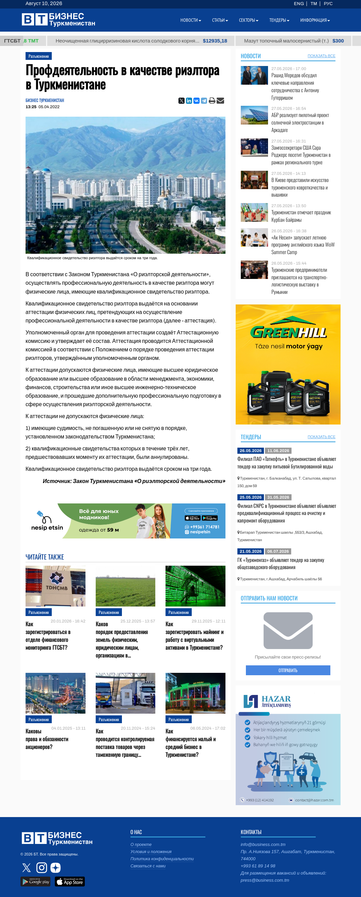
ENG (299, 3)
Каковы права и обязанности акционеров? (47, 739)
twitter (27, 868)
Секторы (248, 20)
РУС (328, 3)
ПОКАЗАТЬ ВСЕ (321, 56)
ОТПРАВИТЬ (288, 670)
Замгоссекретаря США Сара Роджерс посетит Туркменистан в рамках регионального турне (301, 155)
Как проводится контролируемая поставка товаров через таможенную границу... (125, 743)
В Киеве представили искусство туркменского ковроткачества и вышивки (300, 187)
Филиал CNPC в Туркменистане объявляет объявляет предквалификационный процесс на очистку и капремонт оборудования (286, 513)
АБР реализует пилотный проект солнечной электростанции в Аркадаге (300, 122)
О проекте (141, 844)
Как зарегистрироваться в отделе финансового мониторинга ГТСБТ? (48, 636)
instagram (41, 868)
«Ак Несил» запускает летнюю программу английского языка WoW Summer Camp (303, 245)
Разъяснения (39, 56)
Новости (251, 56)
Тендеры (251, 437)
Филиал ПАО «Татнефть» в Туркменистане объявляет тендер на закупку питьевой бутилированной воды (286, 462)
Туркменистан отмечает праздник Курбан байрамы (301, 216)
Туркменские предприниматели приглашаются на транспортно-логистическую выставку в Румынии (299, 280)
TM (314, 3)
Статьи (220, 20)
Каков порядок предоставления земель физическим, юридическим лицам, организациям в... (122, 640)
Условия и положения (150, 851)
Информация (315, 20)
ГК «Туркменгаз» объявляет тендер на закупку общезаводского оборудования (280, 563)
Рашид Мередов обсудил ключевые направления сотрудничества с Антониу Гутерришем (295, 86)
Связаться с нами (148, 866)
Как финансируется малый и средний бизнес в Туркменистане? (191, 743)
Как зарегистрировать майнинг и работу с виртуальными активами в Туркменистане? (194, 636)
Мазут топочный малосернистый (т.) (305, 41)
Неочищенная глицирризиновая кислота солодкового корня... (152, 41)
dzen (54, 868)
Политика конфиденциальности (162, 859)
